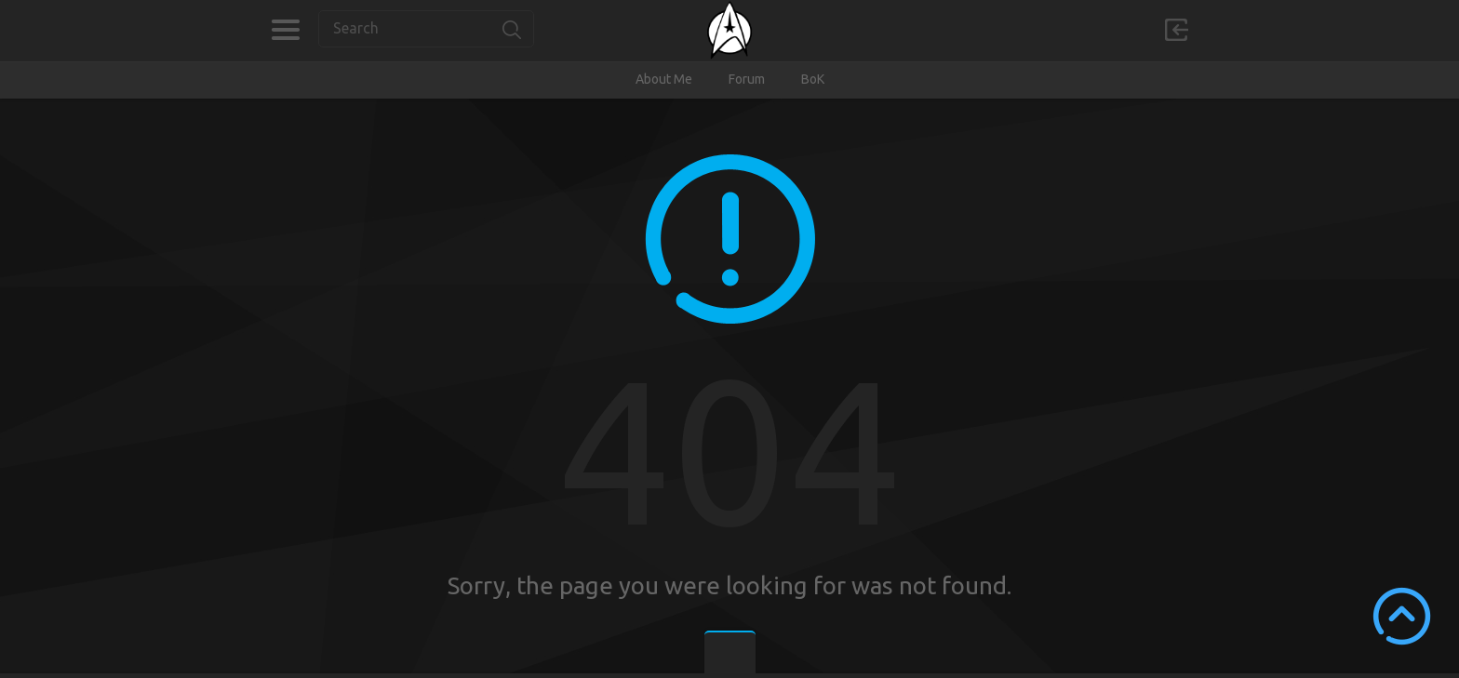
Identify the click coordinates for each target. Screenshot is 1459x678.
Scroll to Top (1401, 616)
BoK (812, 79)
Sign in (1176, 30)
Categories (285, 30)
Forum (747, 79)
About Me (664, 79)
